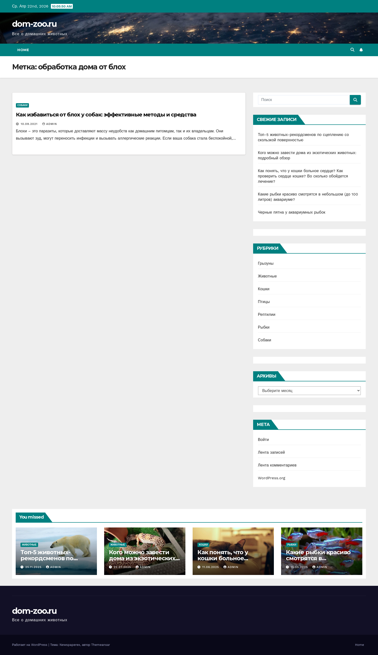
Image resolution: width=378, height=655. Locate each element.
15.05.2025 (300, 567)
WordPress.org (271, 478)
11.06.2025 (211, 567)
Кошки (264, 289)
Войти (263, 439)
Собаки (22, 105)
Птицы (264, 301)
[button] (352, 49)
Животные (267, 276)
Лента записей (271, 452)
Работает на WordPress (30, 645)
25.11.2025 (34, 567)
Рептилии (267, 314)
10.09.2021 (30, 124)
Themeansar (100, 645)
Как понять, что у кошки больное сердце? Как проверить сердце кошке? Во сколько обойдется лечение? (303, 176)
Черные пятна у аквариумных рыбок (291, 212)
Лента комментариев (277, 465)
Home (23, 50)
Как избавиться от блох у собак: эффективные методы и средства (106, 114)
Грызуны (266, 263)
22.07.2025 (123, 567)
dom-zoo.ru (34, 24)
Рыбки (264, 327)
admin (49, 124)
